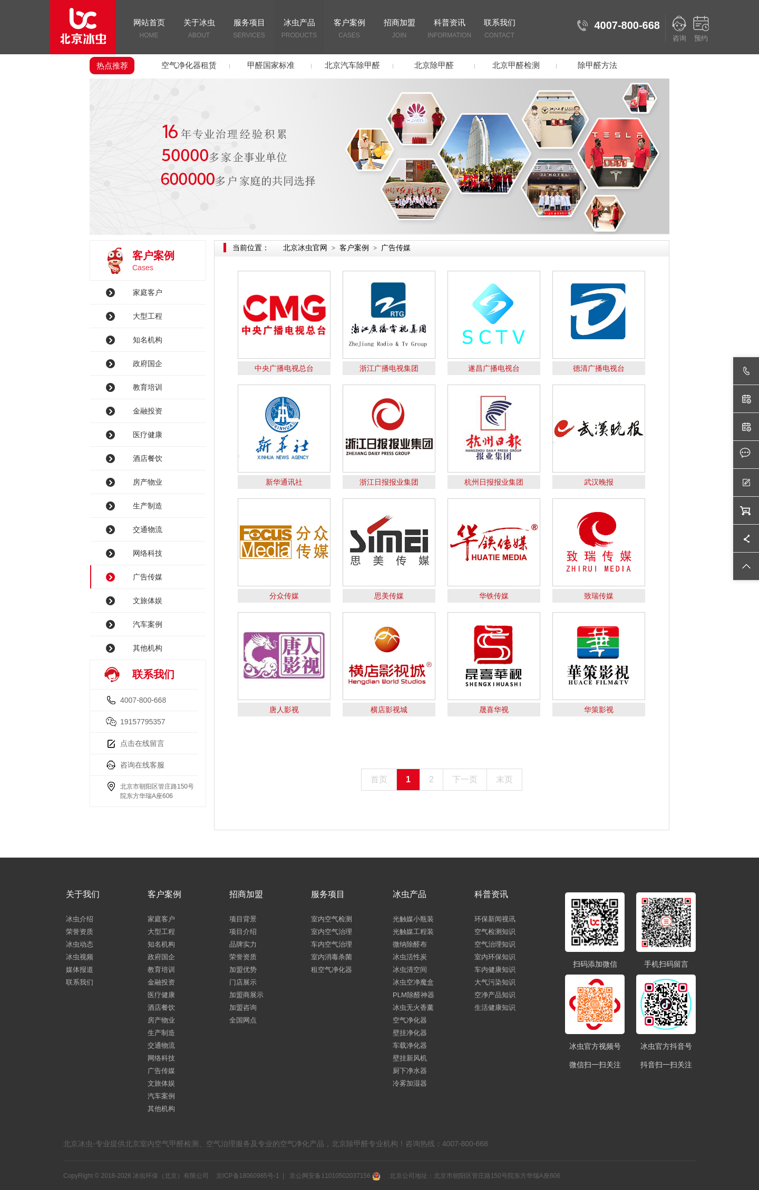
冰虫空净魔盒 (413, 982)
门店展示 (243, 982)
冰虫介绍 (79, 919)
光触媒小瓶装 (413, 919)
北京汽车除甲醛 (352, 65)
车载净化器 (410, 1045)
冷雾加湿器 (410, 1083)
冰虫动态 (79, 944)
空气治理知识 (494, 944)
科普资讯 (449, 29)
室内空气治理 (331, 932)
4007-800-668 (143, 700)
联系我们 (499, 29)
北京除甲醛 (434, 65)
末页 (504, 779)
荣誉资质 (79, 932)
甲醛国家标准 (271, 65)
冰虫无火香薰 (413, 1007)
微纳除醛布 (410, 944)
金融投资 (147, 411)
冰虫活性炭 (410, 957)
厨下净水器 (410, 1071)
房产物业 (147, 482)
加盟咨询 (243, 1007)
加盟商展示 (246, 995)
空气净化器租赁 (189, 65)
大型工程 (147, 316)
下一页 (465, 779)
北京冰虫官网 (305, 247)
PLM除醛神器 (413, 995)
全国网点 (243, 1020)
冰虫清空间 (410, 969)
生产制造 (147, 505)
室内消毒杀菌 (331, 957)
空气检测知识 (494, 932)
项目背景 (243, 919)
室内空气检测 (331, 919)
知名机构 (147, 340)
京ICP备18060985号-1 (247, 1175)
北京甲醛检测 (516, 65)
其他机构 (147, 648)
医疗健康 (147, 434)
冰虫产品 (299, 29)
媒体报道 (79, 969)
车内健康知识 (494, 969)
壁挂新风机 (410, 1058)
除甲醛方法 (597, 65)
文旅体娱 (147, 600)
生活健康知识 (494, 1007)
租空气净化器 (331, 969)
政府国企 (147, 363)
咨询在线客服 (142, 765)
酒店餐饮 (147, 458)
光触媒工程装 (413, 932)
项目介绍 (243, 932)
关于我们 (83, 894)
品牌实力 (243, 944)
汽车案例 (147, 624)
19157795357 (143, 721)
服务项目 (249, 29)
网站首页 (149, 29)
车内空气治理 (331, 944)
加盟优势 (243, 969)
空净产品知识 (494, 995)
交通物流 (147, 529)
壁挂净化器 (410, 1033)
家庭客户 (147, 292)
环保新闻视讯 (494, 919)
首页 (379, 779)
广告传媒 (147, 577)
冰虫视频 (79, 957)
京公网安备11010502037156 (334, 1175)
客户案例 (349, 29)
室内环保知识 (494, 957)
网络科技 (147, 553)
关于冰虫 (199, 29)
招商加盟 (399, 29)
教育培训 (147, 387)
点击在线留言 (142, 743)
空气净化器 (410, 1020)
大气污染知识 (494, 982)
